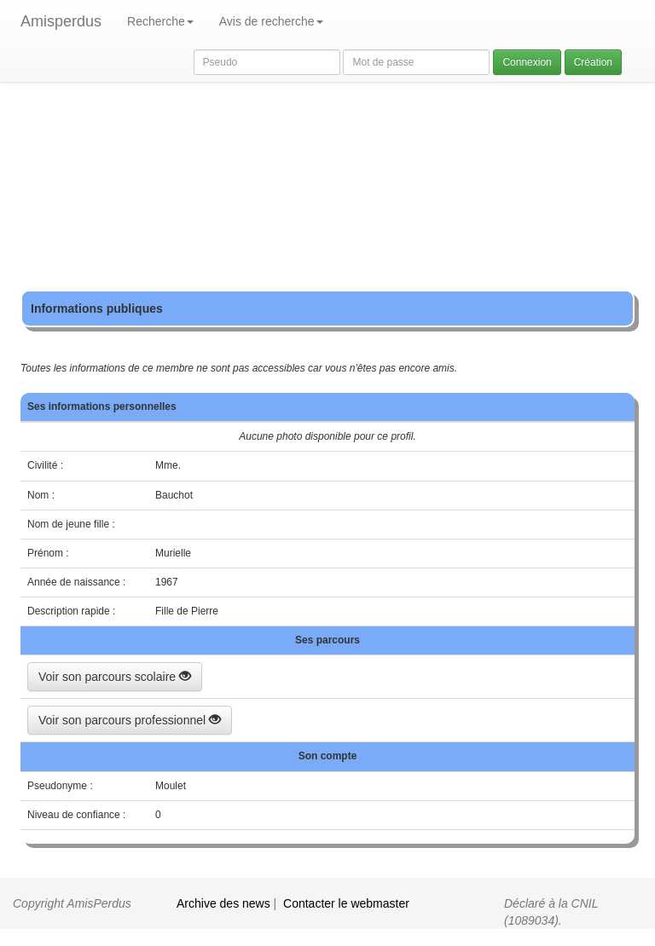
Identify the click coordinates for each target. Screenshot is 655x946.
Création (593, 62)
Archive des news (223, 903)
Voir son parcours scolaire (114, 677)
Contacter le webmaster (346, 903)
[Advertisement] (327, 170)
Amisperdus (60, 21)
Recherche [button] (160, 21)
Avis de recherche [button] (271, 21)
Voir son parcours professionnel (129, 720)
